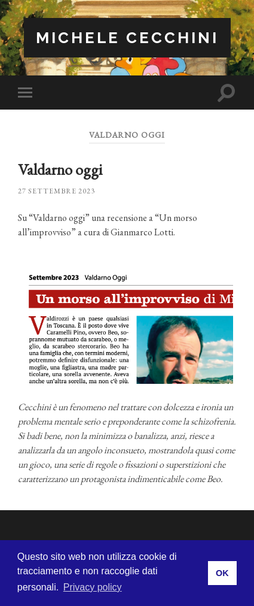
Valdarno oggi (60, 169)
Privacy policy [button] (92, 587)
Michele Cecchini (127, 37)
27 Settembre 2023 (56, 191)
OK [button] (222, 573)
